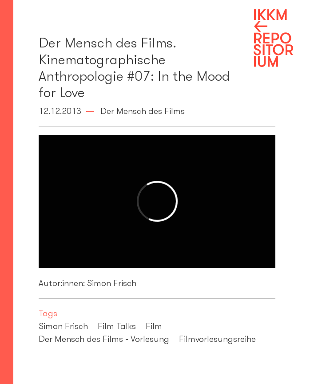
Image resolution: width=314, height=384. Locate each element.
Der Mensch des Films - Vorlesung (104, 338)
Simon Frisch (63, 326)
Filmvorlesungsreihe (217, 338)
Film (154, 326)
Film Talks (117, 326)
